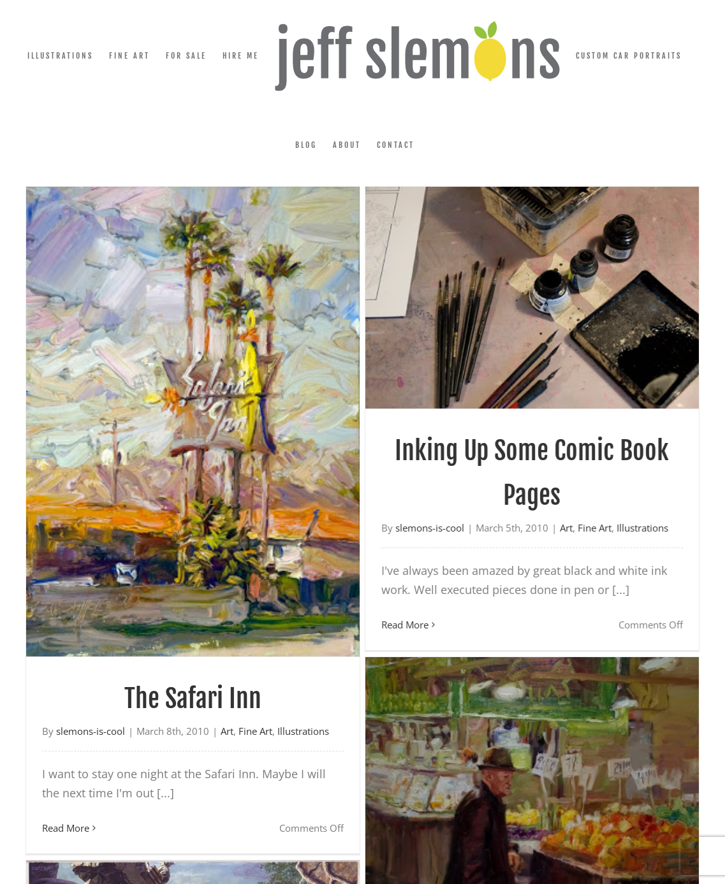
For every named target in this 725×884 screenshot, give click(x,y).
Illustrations (607, 527)
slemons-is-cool (90, 731)
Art (530, 527)
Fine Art (559, 527)
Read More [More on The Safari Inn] (65, 828)
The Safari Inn (192, 698)
